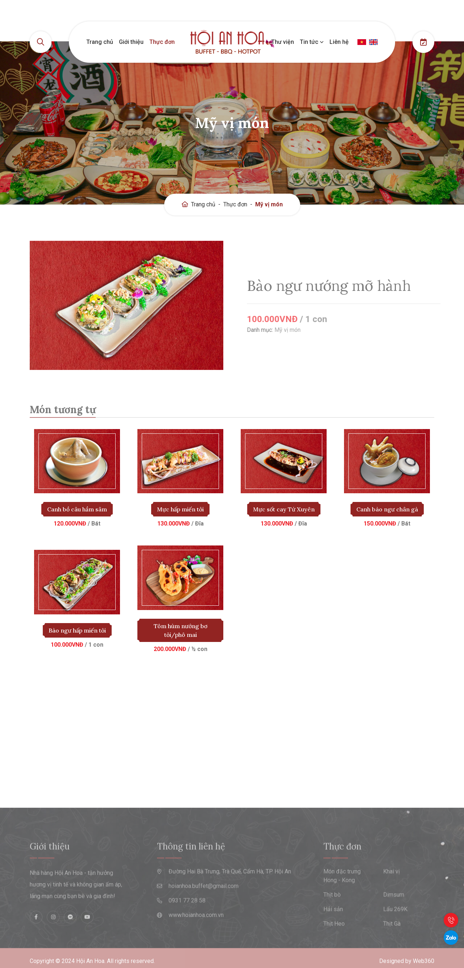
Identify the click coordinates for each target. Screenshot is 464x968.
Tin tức (312, 41)
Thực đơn (162, 41)
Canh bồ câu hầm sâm (77, 509)
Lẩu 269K (395, 926)
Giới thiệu (131, 41)
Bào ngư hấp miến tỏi (77, 630)
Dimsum (393, 911)
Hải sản (333, 926)
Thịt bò (332, 911)
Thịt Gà (392, 940)
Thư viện (282, 41)
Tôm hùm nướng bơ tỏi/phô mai (180, 630)
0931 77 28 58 (187, 917)
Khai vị (391, 888)
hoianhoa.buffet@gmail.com (204, 902)
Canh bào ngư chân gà (387, 509)
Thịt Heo (334, 940)
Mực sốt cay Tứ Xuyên (284, 509)
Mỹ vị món (269, 204)
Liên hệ (339, 41)
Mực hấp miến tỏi (180, 509)
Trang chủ (99, 41)
